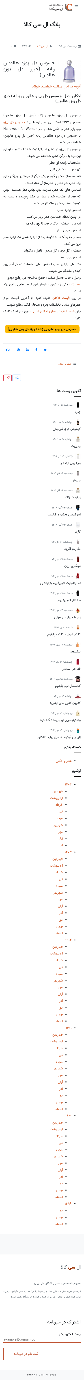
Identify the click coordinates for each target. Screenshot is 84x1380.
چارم (78, 411)
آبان (60, 838)
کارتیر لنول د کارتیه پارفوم (64, 634)
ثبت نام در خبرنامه (26, 1354)
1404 (68, 784)
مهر (60, 832)
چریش (76, 480)
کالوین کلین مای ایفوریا (65, 703)
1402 (68, 940)
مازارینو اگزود (72, 549)
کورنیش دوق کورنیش (67, 429)
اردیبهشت (56, 798)
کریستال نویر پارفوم (68, 686)
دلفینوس (75, 651)
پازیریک (76, 446)
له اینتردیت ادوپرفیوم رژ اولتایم (60, 583)
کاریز (78, 531)
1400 (68, 1116)
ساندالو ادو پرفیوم (69, 600)
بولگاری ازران (72, 566)
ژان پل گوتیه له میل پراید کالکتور (59, 737)
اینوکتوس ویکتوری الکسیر (64, 514)
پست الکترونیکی (42, 1337)
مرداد (59, 818)
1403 (68, 852)
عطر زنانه (75, 284)
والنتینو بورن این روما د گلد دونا (60, 720)
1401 (69, 1028)
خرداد (59, 805)
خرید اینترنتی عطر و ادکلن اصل (53, 311)
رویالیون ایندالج (70, 463)
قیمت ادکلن (61, 298)
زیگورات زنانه (73, 497)
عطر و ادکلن (64, 761)
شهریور (58, 825)
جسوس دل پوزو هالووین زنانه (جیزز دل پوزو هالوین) (29, 69)
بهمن (59, 926)
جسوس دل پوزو (14, 122)
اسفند (59, 933)
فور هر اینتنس (71, 668)
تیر (61, 811)
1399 (68, 1203)
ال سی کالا (42, 46)
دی (61, 919)
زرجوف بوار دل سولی (67, 617)
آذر (61, 845)
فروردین (57, 791)
